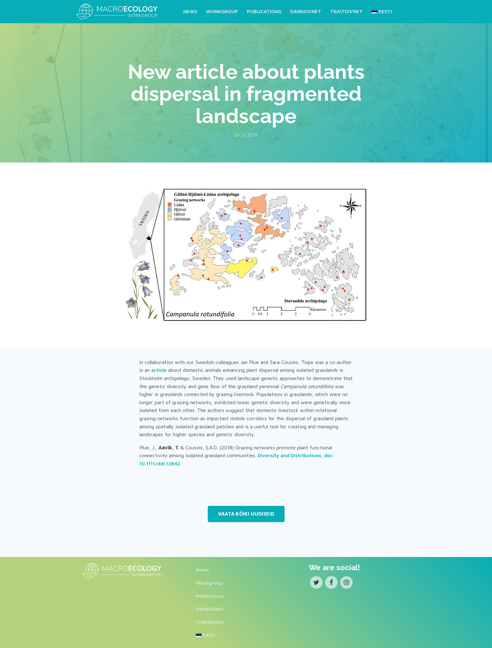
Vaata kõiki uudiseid (246, 514)
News (190, 11)
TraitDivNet (346, 11)
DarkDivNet (305, 11)
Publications (264, 11)
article (159, 370)
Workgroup (222, 11)
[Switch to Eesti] (380, 11)
